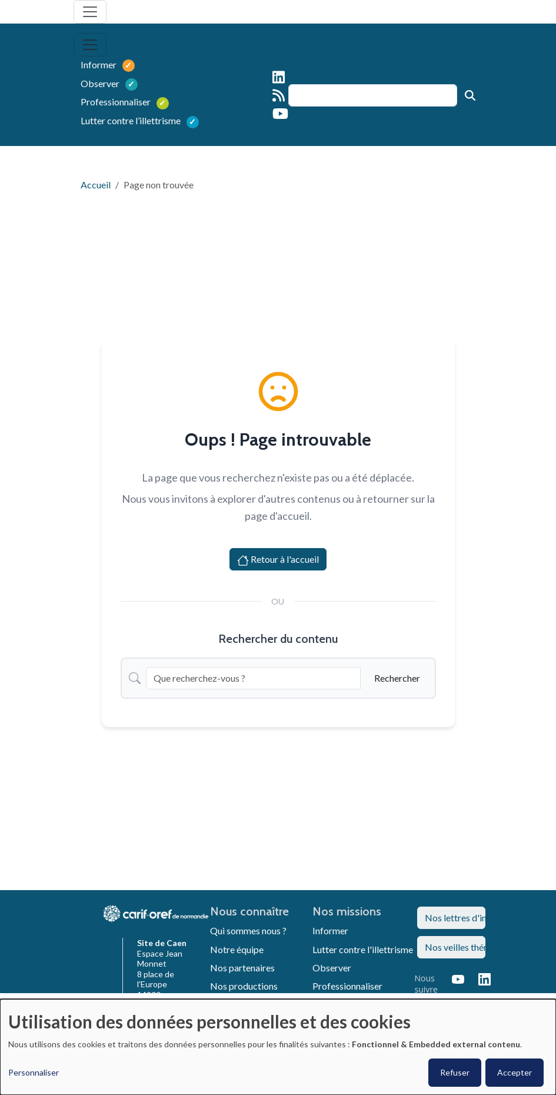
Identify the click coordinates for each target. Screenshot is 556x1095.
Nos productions (244, 985)
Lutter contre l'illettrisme (362, 949)
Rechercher (397, 677)
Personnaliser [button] (33, 1072)
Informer (99, 64)
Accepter (514, 1072)
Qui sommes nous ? (248, 930)
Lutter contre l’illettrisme (127, 120)
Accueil (96, 184)
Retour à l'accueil (278, 559)
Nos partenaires (242, 967)
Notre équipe (237, 949)
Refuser (455, 1072)
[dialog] (278, 1047)
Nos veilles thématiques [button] (455, 947)
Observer (101, 83)
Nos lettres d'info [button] (455, 917)
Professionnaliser (116, 101)
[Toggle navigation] (90, 12)
